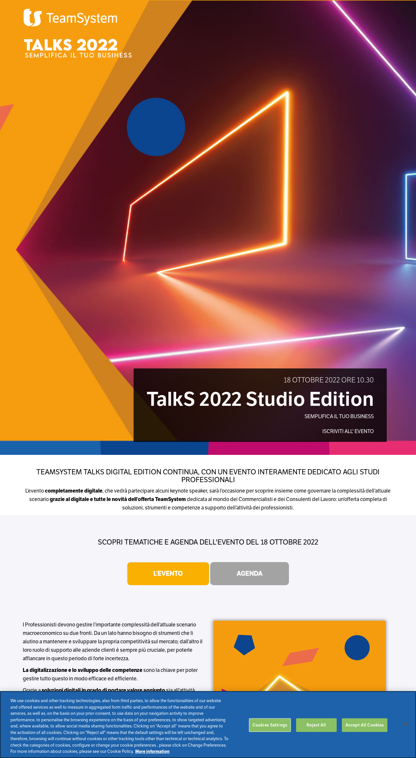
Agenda (250, 573)
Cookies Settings (270, 725)
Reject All (316, 725)
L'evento (168, 573)
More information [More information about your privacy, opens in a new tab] (152, 751)
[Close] (405, 724)
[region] (208, 724)
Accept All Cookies (364, 725)
